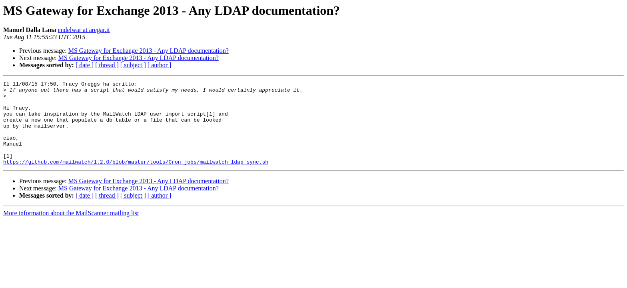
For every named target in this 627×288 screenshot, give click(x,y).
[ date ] (85, 65)
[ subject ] (133, 65)
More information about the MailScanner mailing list (71, 229)
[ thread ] (107, 65)
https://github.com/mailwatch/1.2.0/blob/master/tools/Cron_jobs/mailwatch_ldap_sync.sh (135, 178)
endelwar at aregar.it (84, 29)
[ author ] (160, 65)
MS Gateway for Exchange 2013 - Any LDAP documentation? (148, 50)
